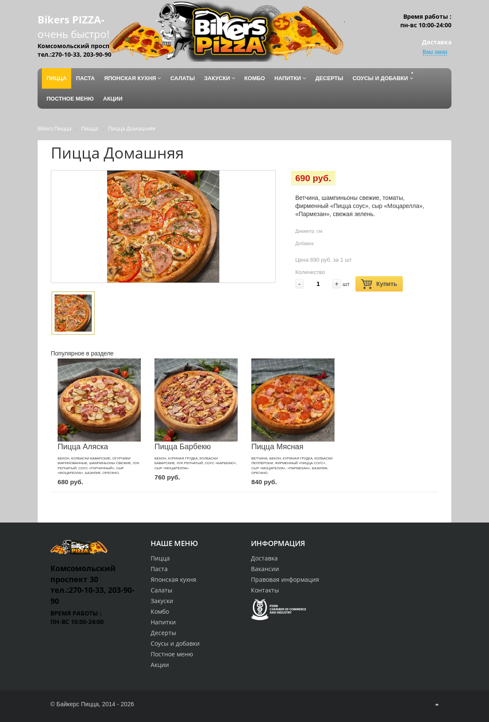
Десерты (163, 633)
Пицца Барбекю (182, 446)
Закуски (162, 601)
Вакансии (265, 569)
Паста (159, 569)
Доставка (264, 558)
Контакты (265, 590)
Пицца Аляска (83, 446)
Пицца (160, 558)
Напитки (163, 622)
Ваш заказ (435, 52)
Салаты (161, 590)
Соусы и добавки (175, 643)
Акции (160, 665)
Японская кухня (173, 579)
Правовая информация (285, 579)
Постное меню (172, 654)
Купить (379, 284)
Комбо (160, 611)
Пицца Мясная (277, 446)
